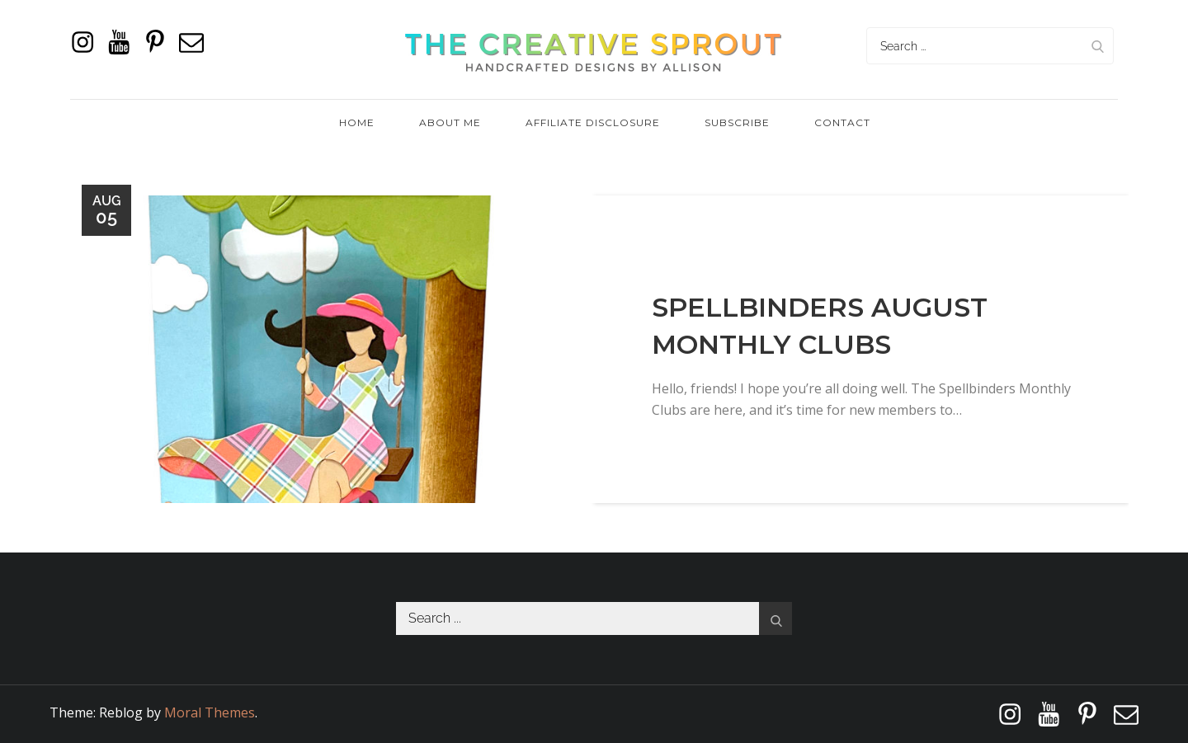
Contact (842, 122)
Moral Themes (209, 712)
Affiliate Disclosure (593, 122)
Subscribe (737, 122)
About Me (450, 122)
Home (357, 122)
